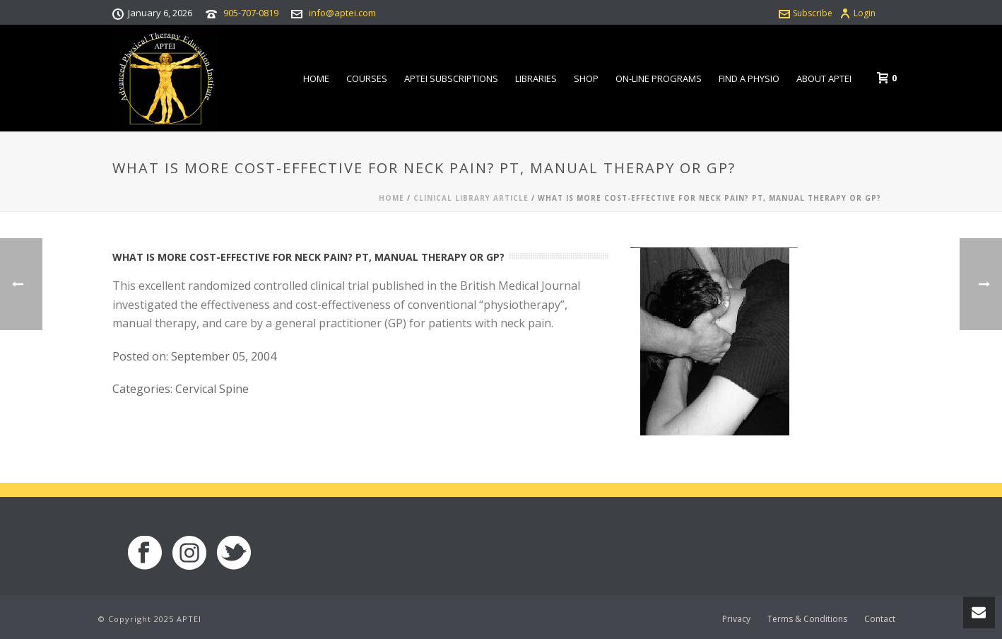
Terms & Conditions (807, 619)
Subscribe (805, 13)
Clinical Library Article (471, 198)
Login (857, 13)
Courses (366, 78)
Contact (879, 619)
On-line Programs (658, 78)
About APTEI (823, 78)
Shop (586, 78)
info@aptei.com (342, 12)
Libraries (536, 78)
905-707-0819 (250, 12)
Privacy (736, 619)
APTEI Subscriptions (451, 78)
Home (316, 78)
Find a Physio (749, 78)
